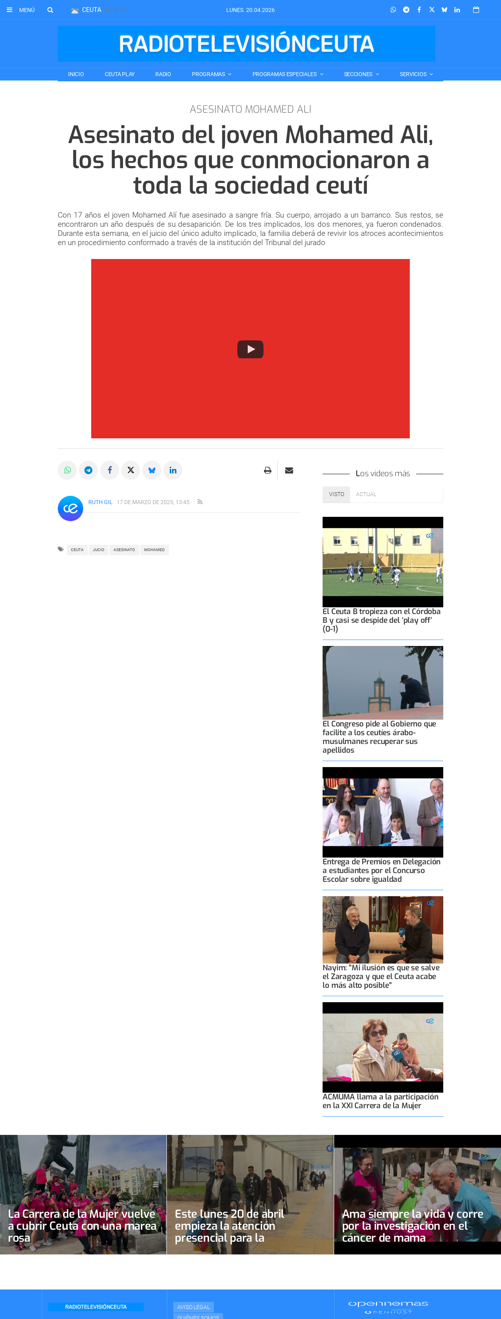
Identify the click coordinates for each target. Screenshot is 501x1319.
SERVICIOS (413, 74)
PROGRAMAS (209, 74)
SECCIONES (359, 74)
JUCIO (98, 550)
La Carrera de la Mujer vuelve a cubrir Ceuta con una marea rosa (82, 1226)
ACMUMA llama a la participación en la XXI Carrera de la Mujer (380, 1101)
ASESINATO (124, 550)
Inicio (76, 74)
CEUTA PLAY (120, 74)
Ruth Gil (100, 502)
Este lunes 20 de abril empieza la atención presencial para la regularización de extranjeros (248, 1232)
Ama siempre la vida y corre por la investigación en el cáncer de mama (412, 1226)
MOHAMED (154, 550)
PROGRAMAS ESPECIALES (285, 74)
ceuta (77, 550)
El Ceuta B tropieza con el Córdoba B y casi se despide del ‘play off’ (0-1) (381, 620)
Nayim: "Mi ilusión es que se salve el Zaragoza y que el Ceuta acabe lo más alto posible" (381, 976)
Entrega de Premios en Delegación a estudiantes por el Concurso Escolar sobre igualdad (381, 870)
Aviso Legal (193, 1307)
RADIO (163, 74)
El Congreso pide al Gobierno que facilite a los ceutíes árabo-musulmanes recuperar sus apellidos (379, 737)
